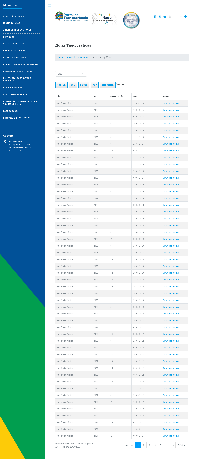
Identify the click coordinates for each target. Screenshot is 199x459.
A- (175, 16)
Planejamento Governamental (21, 64)
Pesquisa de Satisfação (17, 118)
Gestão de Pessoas (13, 44)
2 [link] (146, 445)
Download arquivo (177, 103)
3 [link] (151, 445)
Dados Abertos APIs (14, 51)
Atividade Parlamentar (77, 57)
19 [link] (175, 445)
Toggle (49, 6)
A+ (180, 16)
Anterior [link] (132, 445)
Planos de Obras (12, 88)
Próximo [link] (184, 445)
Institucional (11, 23)
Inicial (60, 57)
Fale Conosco (11, 111)
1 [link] (140, 445)
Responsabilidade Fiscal (17, 71)
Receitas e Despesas (14, 57)
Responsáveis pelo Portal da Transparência (20, 102)
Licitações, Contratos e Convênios (17, 79)
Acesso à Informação (15, 16)
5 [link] (163, 445)
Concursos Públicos (15, 94)
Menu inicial (11, 5)
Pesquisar (155, 87)
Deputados (9, 37)
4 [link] (157, 445)
